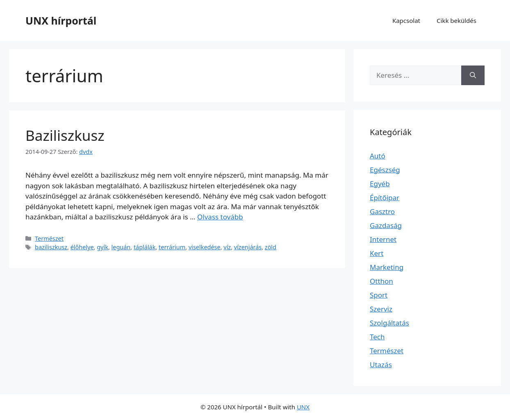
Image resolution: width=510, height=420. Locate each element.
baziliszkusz (51, 247)
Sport (378, 295)
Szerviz (381, 309)
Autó (377, 155)
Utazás (381, 364)
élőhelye (82, 247)
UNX (303, 407)
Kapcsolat (406, 20)
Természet (49, 238)
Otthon (381, 281)
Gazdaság (386, 225)
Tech (377, 336)
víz (227, 247)
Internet (383, 239)
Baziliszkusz (65, 135)
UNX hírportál (60, 20)
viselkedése (205, 247)
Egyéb (380, 183)
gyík (102, 247)
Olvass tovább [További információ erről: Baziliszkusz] (220, 216)
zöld (270, 247)
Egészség (385, 169)
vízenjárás (248, 247)
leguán (121, 247)
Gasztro (382, 211)
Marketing (386, 267)
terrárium (172, 247)
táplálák (145, 247)
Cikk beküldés (456, 20)
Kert (376, 253)
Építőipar (384, 197)
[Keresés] (473, 75)
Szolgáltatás (389, 322)
